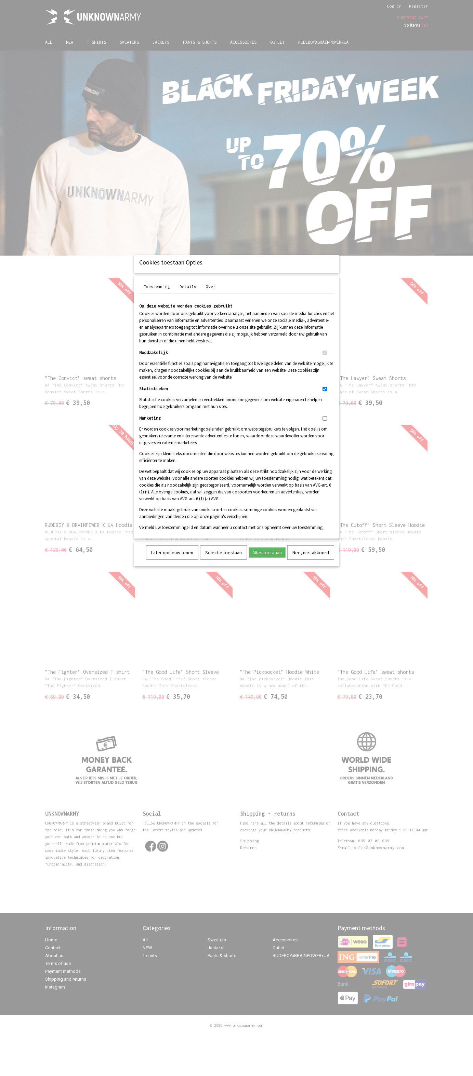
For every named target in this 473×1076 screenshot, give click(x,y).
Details (188, 295)
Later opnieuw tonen (172, 561)
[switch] (325, 361)
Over (210, 295)
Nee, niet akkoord (310, 561)
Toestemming (157, 295)
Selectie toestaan (223, 561)
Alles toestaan (267, 561)
